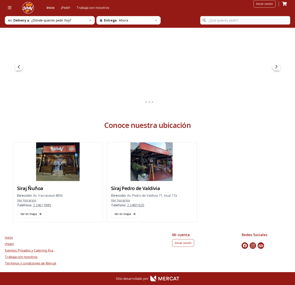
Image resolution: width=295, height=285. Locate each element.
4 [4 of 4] (152, 102)
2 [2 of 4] (146, 102)
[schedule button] (50, 20)
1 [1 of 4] (143, 102)
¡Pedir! (65, 7)
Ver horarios (26, 200)
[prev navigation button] (19, 67)
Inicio (51, 7)
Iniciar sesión (264, 4)
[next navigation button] (276, 67)
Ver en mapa (31, 214)
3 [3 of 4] (149, 102)
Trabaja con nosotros (93, 7)
